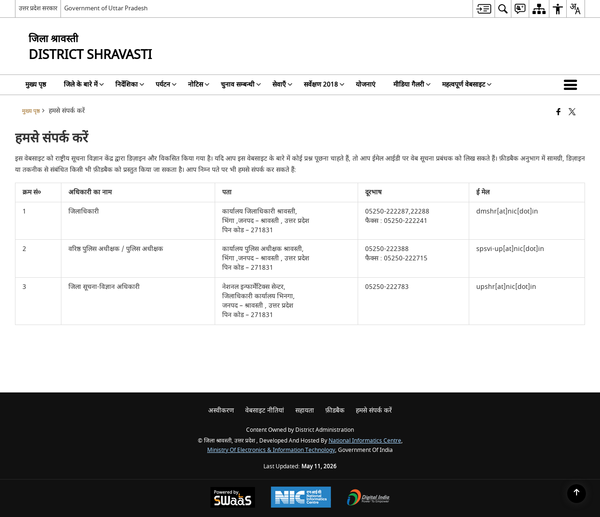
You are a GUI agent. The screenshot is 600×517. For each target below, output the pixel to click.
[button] (572, 85)
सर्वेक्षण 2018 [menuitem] (324, 84)
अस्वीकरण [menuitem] (221, 410)
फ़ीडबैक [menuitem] (335, 410)
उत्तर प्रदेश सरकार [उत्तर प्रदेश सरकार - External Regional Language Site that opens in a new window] (38, 8)
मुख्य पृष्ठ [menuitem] (35, 84)
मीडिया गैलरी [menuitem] (412, 84)
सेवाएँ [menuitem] (282, 84)
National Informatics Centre (365, 441)
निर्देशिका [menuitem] (129, 84)
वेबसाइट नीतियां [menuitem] (264, 410)
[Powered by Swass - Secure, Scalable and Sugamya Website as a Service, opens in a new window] (232, 498)
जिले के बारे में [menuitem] (84, 84)
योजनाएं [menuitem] (365, 84)
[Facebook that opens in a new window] (558, 113)
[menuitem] (483, 8)
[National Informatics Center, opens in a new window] (301, 498)
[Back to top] (576, 493)
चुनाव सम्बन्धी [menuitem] (241, 84)
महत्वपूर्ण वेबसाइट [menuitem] (467, 84)
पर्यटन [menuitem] (166, 84)
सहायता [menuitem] (304, 410)
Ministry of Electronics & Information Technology (271, 450)
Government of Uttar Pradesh (106, 8)
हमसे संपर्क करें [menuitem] (374, 410)
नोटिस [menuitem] (199, 84)
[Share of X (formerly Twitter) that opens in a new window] (572, 113)
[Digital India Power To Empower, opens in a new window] (368, 498)
